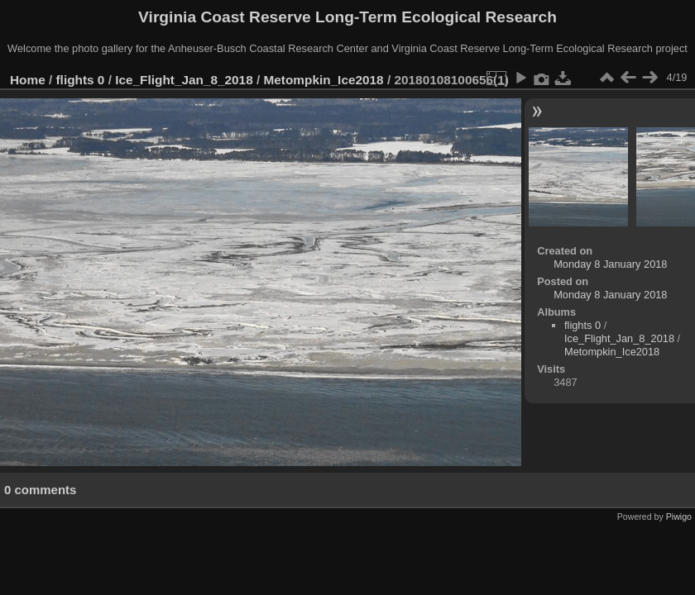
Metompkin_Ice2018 (324, 80)
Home (28, 80)
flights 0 (80, 80)
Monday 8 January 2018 (610, 264)
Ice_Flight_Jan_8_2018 (184, 80)
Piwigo (679, 516)
